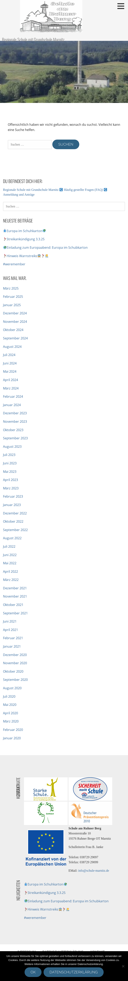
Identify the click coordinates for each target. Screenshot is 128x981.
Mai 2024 (9, 371)
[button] (122, 6)
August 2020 (12, 688)
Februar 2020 (13, 729)
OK (33, 972)
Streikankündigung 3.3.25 (24, 239)
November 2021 (15, 596)
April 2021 (10, 630)
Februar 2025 (13, 296)
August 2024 (12, 346)
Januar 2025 (12, 305)
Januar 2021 (12, 646)
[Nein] (123, 966)
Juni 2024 (10, 363)
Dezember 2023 (15, 413)
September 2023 (15, 438)
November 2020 (15, 663)
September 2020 (15, 679)
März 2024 (11, 388)
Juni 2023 (10, 463)
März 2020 (11, 721)
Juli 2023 (9, 455)
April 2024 (10, 380)
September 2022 (15, 530)
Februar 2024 (13, 396)
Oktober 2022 (13, 521)
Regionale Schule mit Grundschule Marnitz (33, 39)
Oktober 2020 (13, 671)
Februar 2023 (13, 496)
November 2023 (15, 421)
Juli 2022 (9, 546)
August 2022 (12, 538)
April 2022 (10, 571)
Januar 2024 (12, 405)
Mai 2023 (9, 471)
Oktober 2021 (13, 605)
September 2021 (15, 613)
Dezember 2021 (15, 588)
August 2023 (12, 446)
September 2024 (15, 338)
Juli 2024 (9, 355)
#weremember (14, 264)
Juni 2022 (10, 555)
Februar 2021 (13, 638)
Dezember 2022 (15, 513)
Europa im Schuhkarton (24, 231)
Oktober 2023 (13, 430)
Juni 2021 (10, 621)
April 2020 (10, 713)
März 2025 (11, 288)
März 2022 (11, 580)
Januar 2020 (12, 738)
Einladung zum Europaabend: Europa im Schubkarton (45, 247)
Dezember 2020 (15, 655)
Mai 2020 (9, 704)
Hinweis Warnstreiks (25, 256)
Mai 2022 (9, 563)
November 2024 (15, 321)
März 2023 (11, 488)
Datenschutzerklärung (74, 972)
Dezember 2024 (15, 313)
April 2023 (10, 480)
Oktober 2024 (13, 330)
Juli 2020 (9, 696)
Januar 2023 (12, 505)
